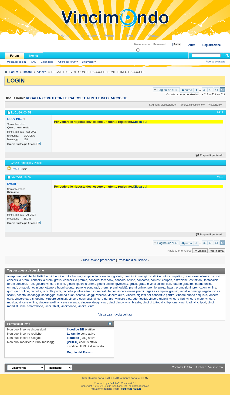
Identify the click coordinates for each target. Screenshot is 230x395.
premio (152, 287)
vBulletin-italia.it (131, 388)
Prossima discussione (132, 260)
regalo (206, 291)
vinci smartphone (31, 306)
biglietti (38, 276)
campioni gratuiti (111, 276)
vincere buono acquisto (191, 295)
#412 (220, 177)
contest (155, 280)
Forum (115, 35)
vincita (82, 306)
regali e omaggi (190, 291)
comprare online (195, 276)
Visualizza (214, 104)
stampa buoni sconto (71, 295)
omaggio (24, 287)
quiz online (21, 291)
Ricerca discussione (191, 104)
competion (176, 276)
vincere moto (195, 298)
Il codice (73, 338)
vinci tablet (52, 306)
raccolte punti (52, 291)
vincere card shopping (29, 298)
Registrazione (211, 45)
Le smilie (73, 333)
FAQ (33, 61)
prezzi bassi (166, 287)
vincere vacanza (68, 302)
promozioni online (204, 287)
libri (168, 283)
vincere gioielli (158, 298)
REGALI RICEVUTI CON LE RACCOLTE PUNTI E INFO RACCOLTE (77, 98)
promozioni (183, 287)
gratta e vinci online (152, 283)
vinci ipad (185, 302)
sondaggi (33, 295)
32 (204, 90)
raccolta (35, 291)
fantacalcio (211, 280)
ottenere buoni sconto (59, 287)
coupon (167, 280)
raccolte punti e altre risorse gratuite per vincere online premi (103, 291)
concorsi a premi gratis (46, 280)
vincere (101, 295)
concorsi (214, 276)
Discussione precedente (99, 260)
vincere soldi (47, 302)
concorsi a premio (75, 280)
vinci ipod (199, 302)
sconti (11, 295)
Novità (33, 55)
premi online (137, 287)
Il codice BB (75, 329)
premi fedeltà (119, 287)
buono (76, 276)
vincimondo (68, 306)
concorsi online (125, 280)
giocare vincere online (50, 283)
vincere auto (116, 295)
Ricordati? (143, 50)
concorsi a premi (18, 280)
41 (216, 90)
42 (222, 90)
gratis (133, 283)
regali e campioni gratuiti (161, 291)
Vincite (41, 72)
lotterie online (203, 283)
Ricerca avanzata (215, 61)
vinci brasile (133, 302)
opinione (38, 287)
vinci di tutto (151, 302)
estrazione (181, 280)
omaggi (12, 287)
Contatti (159, 35)
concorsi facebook (101, 280)
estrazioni (196, 280)
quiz (10, 291)
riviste (216, 291)
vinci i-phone (168, 302)
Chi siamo (93, 35)
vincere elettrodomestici (131, 298)
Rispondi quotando (209, 155)
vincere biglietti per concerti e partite (150, 295)
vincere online (27, 302)
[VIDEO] (72, 342)
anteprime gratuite (19, 276)
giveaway (121, 283)
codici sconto (159, 276)
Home (71, 35)
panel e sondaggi (87, 287)
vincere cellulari (56, 298)
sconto (21, 295)
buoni (48, 276)
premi (104, 287)
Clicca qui (140, 122)
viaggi (91, 295)
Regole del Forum (79, 352)
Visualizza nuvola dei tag (115, 314)
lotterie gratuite (183, 283)
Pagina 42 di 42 (167, 90)
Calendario (47, 61)
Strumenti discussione (161, 104)
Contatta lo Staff (182, 367)
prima (186, 90)
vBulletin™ (114, 383)
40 (210, 90)
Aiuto (192, 45)
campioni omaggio (136, 276)
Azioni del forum (67, 61)
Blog (137, 35)
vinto (91, 306)
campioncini (90, 276)
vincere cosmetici (80, 298)
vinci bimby (116, 302)
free (31, 283)
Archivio (201, 367)
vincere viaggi (90, 302)
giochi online (105, 283)
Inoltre (28, 72)
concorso (143, 280)
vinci (104, 302)
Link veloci (88, 61)
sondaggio (48, 295)
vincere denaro (104, 298)
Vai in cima (216, 250)
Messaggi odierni (16, 61)
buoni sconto (62, 276)
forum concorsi (17, 283)
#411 (220, 112)
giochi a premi (85, 283)
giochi (71, 283)
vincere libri (177, 298)
